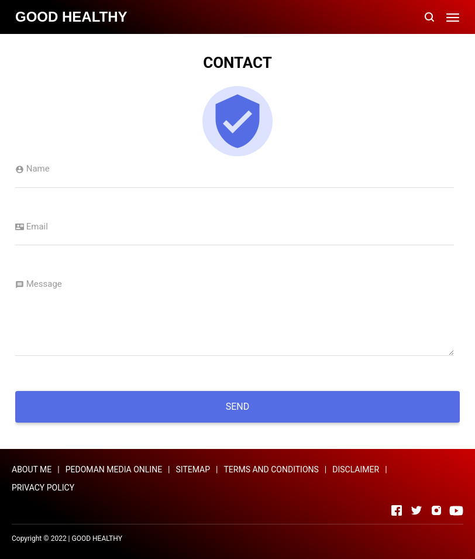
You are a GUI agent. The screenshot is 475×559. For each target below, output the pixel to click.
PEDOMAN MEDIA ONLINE (114, 469)
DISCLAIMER (355, 469)
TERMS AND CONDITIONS (271, 469)
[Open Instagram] (436, 510)
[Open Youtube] (456, 510)
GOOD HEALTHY (97, 538)
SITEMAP (193, 469)
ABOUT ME (31, 469)
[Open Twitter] (416, 510)
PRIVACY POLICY (43, 487)
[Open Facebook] (397, 510)
